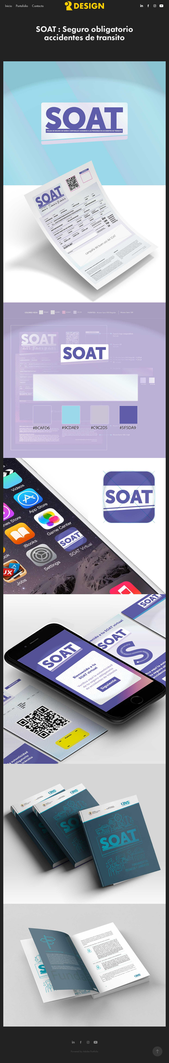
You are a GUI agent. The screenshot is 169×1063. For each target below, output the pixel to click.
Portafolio (22, 6)
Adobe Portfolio (90, 1051)
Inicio (8, 6)
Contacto (38, 6)
